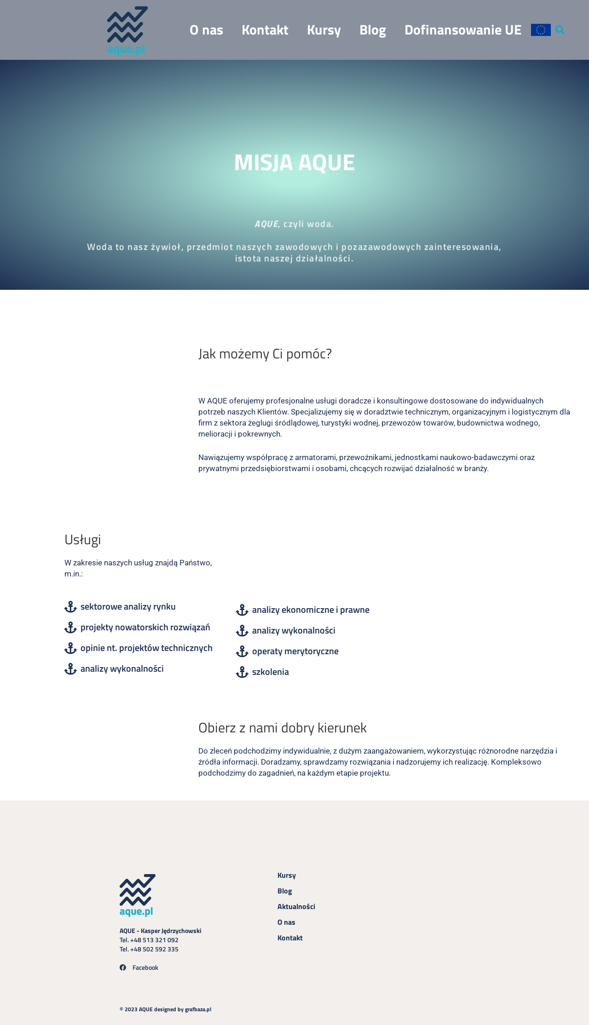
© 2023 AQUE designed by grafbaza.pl (172, 1006)
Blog (373, 28)
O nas (207, 28)
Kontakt (266, 28)
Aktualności (296, 904)
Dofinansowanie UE (464, 28)
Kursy (325, 28)
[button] (561, 29)
